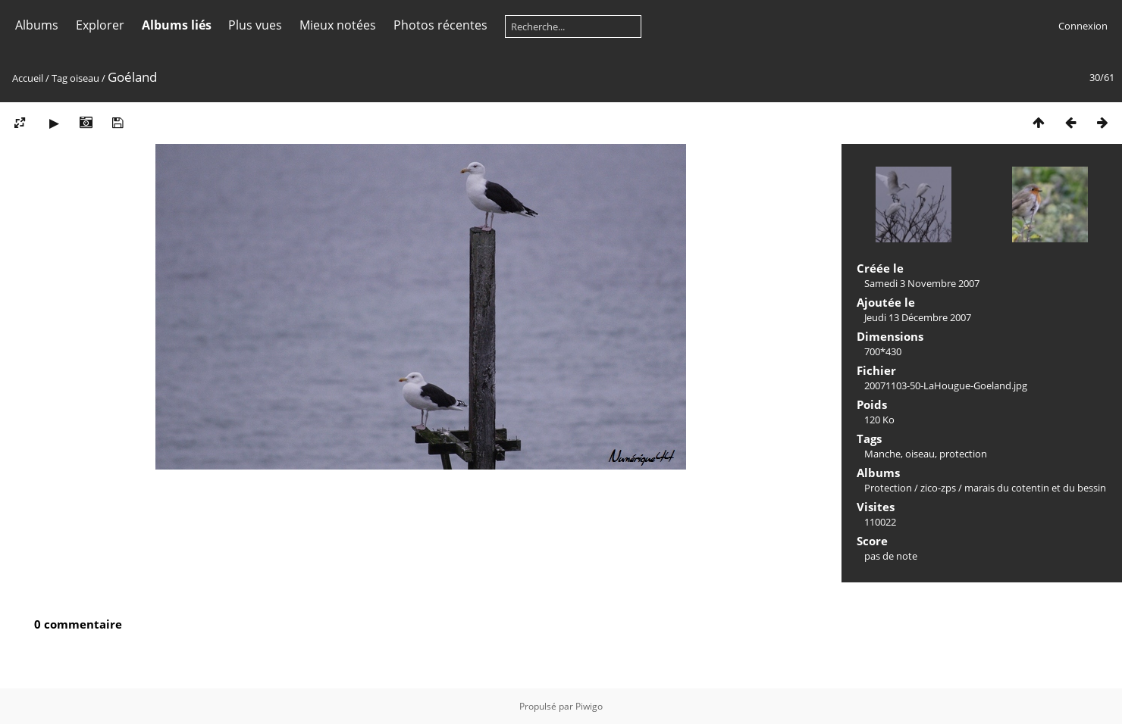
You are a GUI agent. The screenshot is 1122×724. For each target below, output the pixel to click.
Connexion (1083, 26)
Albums (36, 25)
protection (963, 453)
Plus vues (255, 25)
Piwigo (589, 706)
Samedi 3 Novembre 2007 (921, 283)
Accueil (27, 78)
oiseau (84, 78)
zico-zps (938, 488)
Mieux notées (337, 25)
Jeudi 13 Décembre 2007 (917, 317)
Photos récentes (440, 25)
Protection (888, 488)
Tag (59, 78)
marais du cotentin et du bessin (1035, 488)
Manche (882, 453)
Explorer (100, 25)
